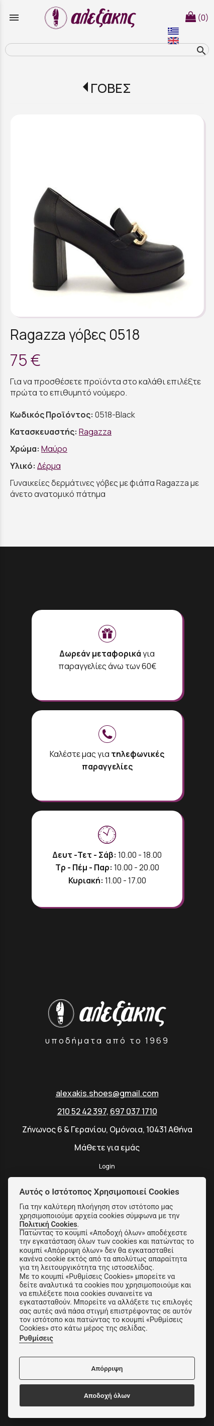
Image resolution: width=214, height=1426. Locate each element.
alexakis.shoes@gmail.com (107, 1093)
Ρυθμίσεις (36, 1338)
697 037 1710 (133, 1111)
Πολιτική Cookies (48, 1224)
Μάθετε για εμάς (107, 1147)
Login (107, 1166)
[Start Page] (92, 17)
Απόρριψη (107, 1368)
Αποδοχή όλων (107, 1395)
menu (14, 18)
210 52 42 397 (81, 1111)
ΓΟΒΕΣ (110, 88)
